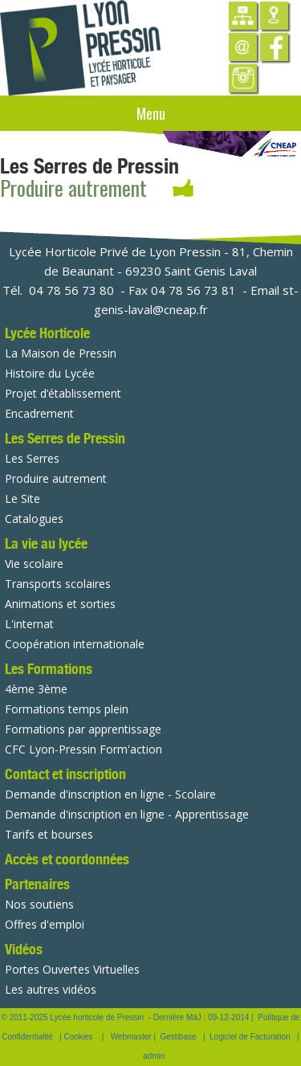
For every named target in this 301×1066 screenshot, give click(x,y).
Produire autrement (56, 478)
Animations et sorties (60, 603)
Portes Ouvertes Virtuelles (72, 969)
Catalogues (34, 518)
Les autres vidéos (50, 989)
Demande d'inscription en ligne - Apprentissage (127, 814)
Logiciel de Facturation (250, 1036)
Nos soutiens (39, 904)
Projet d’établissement (63, 393)
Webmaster (131, 1036)
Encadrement (39, 413)
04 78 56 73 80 (71, 290)
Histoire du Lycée (50, 373)
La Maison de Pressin (60, 353)
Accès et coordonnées (67, 859)
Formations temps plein (66, 709)
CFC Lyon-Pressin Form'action (83, 749)
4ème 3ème (36, 688)
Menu (150, 113)
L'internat (29, 623)
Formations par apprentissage (83, 729)
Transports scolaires (58, 583)
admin (154, 1056)
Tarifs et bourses (49, 834)
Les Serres (32, 458)
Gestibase (179, 1036)
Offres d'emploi (44, 924)
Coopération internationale (74, 643)
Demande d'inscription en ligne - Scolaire (110, 794)
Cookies (77, 1036)
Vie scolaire (34, 563)
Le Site (22, 498)
